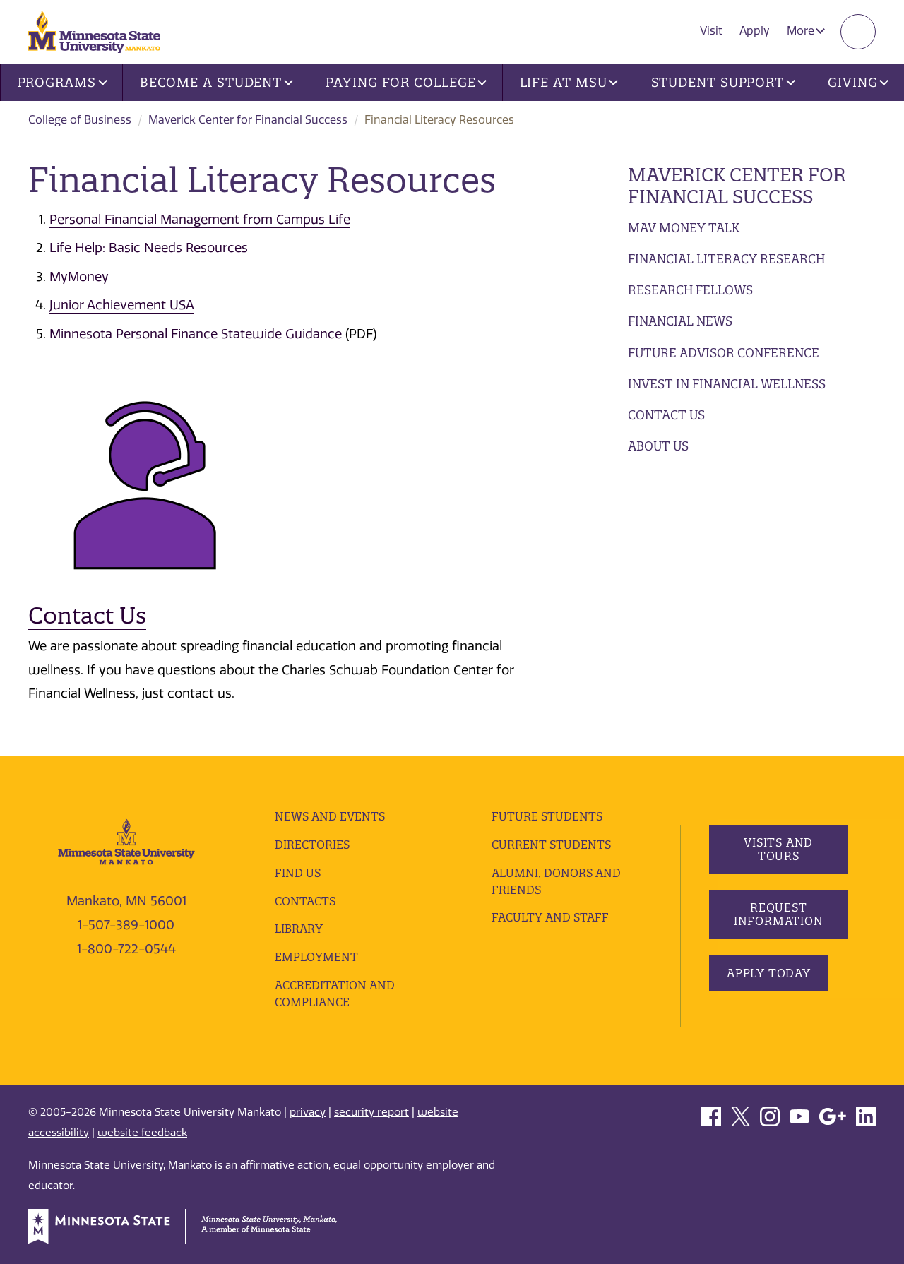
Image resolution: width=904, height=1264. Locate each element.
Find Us (298, 873)
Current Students (551, 844)
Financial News (680, 321)
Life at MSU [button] (569, 82)
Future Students (547, 816)
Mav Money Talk (683, 227)
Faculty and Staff (550, 917)
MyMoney (79, 277)
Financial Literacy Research (726, 258)
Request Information (778, 914)
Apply (754, 30)
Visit (711, 30)
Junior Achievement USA (121, 305)
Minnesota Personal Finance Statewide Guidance (195, 334)
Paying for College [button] (406, 82)
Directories (312, 844)
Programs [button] (62, 82)
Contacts (305, 901)
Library (299, 929)
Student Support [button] (723, 82)
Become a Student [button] (216, 82)
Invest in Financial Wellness (727, 383)
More (806, 30)
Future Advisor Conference (723, 352)
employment (316, 957)
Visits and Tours (778, 849)
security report (371, 1112)
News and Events (330, 816)
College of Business (79, 119)
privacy (308, 1112)
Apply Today (769, 973)
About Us (658, 446)
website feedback (142, 1132)
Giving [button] (858, 82)
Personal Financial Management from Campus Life (199, 219)
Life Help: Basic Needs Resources (148, 248)
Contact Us (666, 414)
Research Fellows (690, 289)
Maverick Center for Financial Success (247, 119)
